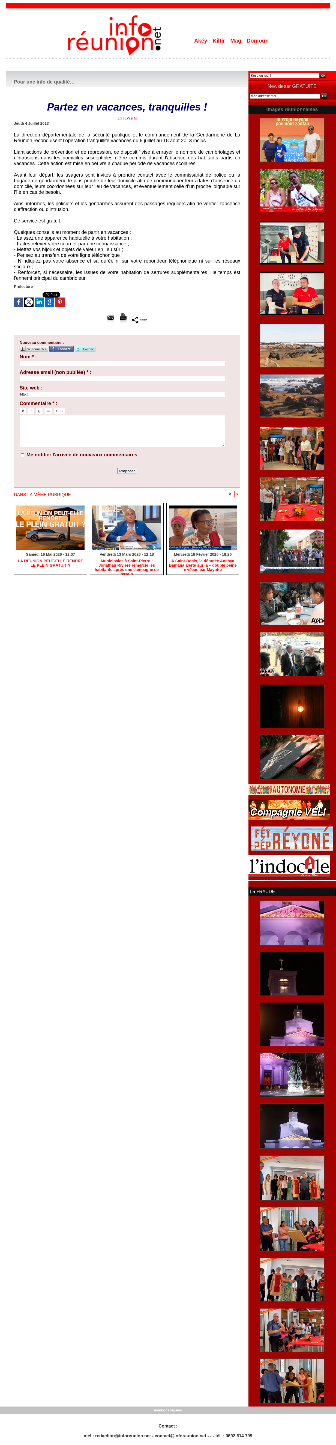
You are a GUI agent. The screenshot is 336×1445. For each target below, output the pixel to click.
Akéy (201, 41)
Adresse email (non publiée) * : (55, 372)
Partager (139, 319)
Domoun (258, 41)
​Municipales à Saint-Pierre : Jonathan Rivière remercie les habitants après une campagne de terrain (127, 565)
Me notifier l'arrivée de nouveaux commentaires (81, 454)
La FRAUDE (262, 891)
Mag (236, 41)
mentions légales (168, 1410)
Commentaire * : (38, 403)
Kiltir (219, 41)
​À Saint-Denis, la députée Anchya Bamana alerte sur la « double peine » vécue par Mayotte (202, 565)
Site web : (31, 388)
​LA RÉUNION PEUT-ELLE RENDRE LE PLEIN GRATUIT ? (50, 563)
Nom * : (28, 356)
